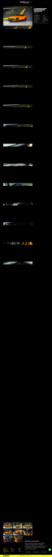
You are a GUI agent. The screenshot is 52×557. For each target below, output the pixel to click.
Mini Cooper (20, 556)
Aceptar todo (44, 551)
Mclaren (27, 556)
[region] (36, 547)
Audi (11, 555)
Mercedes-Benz (13, 554)
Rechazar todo (36, 551)
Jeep (19, 555)
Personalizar (28, 551)
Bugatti (20, 554)
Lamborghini (28, 554)
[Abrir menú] (48, 2)
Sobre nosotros (6, 556)
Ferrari (27, 555)
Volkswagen (12, 556)
